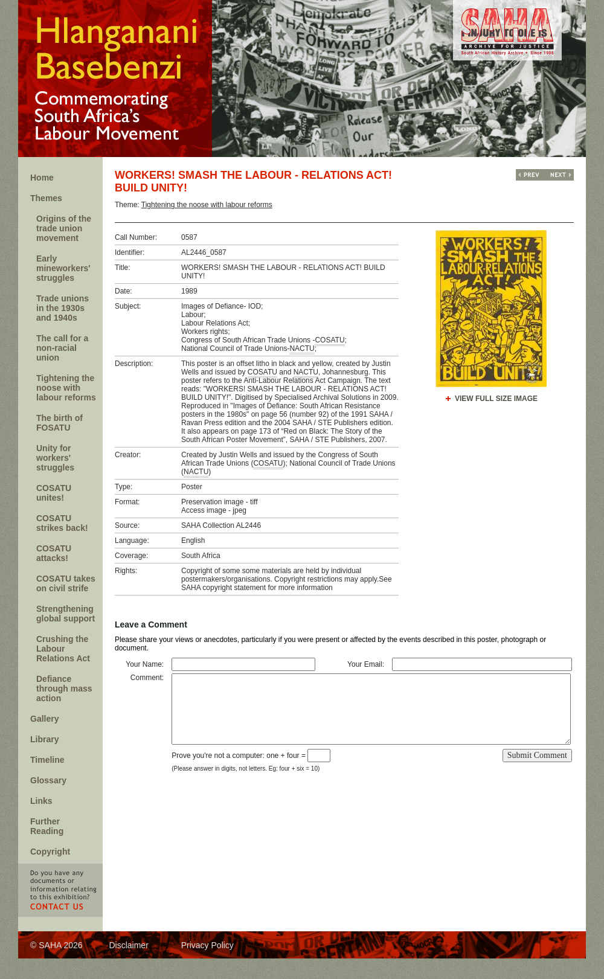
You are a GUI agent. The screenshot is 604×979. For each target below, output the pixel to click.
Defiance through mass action (64, 688)
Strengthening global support (65, 613)
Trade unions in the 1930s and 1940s (62, 308)
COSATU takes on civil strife (65, 583)
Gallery (44, 719)
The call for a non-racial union (62, 347)
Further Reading (46, 826)
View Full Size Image (496, 398)
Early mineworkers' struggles (63, 268)
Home (42, 177)
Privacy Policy (207, 945)
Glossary (48, 780)
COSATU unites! (53, 492)
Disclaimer (128, 945)
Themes (46, 198)
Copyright (50, 851)
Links (41, 801)
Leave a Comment (151, 624)
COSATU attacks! (53, 553)
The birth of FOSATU (59, 422)
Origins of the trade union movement (63, 228)
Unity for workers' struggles (55, 457)
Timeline (47, 760)
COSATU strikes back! (62, 523)
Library (44, 739)
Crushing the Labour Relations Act (63, 648)
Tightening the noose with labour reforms (66, 387)
